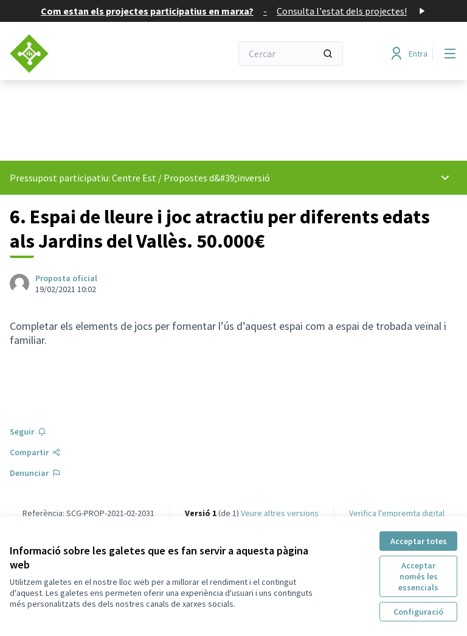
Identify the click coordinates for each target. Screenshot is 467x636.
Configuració (418, 611)
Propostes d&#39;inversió (217, 178)
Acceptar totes (418, 541)
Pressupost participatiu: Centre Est (83, 178)
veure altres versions (280, 513)
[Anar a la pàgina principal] (90, 53)
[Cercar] (290, 53)
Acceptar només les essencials (418, 576)
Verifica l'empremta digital (397, 513)
